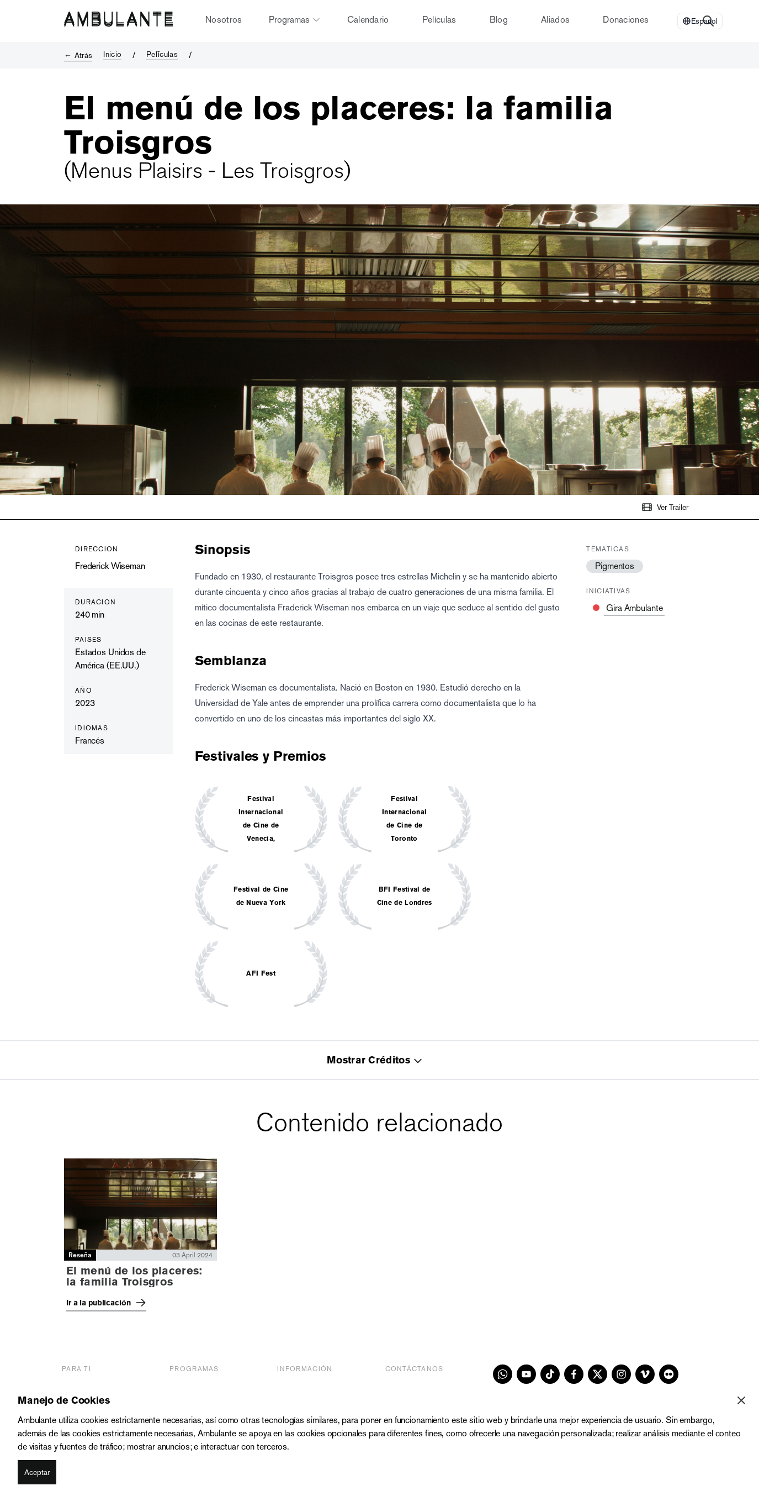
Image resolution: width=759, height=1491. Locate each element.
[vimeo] (645, 1374)
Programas (295, 19)
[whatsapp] (502, 1374)
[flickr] (668, 1374)
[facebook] (573, 1374)
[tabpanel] (379, 1238)
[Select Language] (700, 21)
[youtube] (526, 1374)
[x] (597, 1374)
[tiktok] (550, 1374)
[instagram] (621, 1374)
